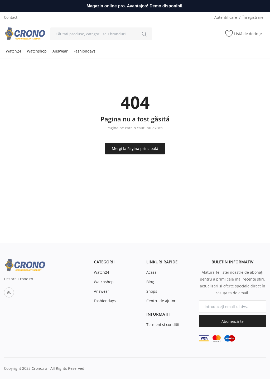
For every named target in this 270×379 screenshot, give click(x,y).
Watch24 (13, 51)
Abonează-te (232, 321)
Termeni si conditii (162, 324)
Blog (150, 281)
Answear (60, 51)
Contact (10, 17)
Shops (151, 291)
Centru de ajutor (161, 300)
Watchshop (37, 51)
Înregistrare (253, 17)
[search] (144, 34)
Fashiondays (84, 51)
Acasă (151, 272)
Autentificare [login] (225, 17)
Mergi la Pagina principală (135, 148)
